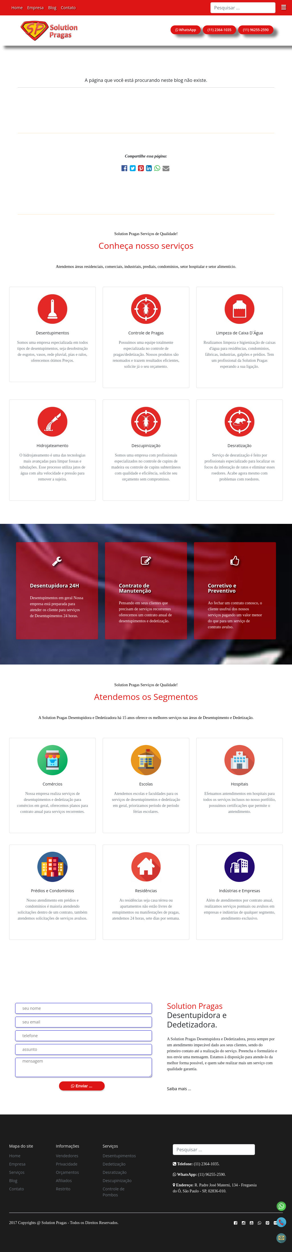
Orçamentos (67, 1172)
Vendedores (67, 1155)
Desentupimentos (119, 1155)
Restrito (63, 1189)
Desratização (115, 1172)
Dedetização (114, 1164)
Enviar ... (81, 1086)
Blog (52, 7)
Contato (68, 7)
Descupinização (117, 1180)
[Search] (242, 7)
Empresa (35, 7)
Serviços (17, 1172)
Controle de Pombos (113, 1192)
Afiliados (64, 1180)
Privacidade (66, 1164)
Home (17, 7)
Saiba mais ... (179, 1088)
